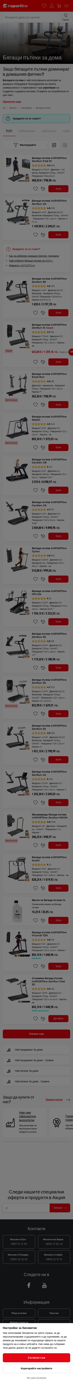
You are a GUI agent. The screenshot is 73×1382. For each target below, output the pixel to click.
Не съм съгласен (36, 1377)
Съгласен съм (36, 1357)
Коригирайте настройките (36, 1368)
